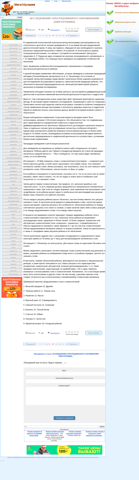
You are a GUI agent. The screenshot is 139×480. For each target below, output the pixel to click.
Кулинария (13, 134)
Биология (13, 68)
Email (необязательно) (64, 378)
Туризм (13, 241)
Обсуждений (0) (55, 30)
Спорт (13, 224)
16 (66, 35)
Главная (47, 1)
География (13, 85)
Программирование (13, 201)
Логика (13, 148)
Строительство (13, 231)
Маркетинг (13, 151)
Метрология (13, 178)
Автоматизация (13, 45)
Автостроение (13, 48)
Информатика (13, 114)
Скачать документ (94, 30)
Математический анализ (13, 158)
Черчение (13, 264)
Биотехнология (13, 71)
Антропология (13, 51)
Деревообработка (13, 98)
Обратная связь (66, 1)
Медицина (13, 168)
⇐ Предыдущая (29, 35)
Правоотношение (13, 197)
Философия (13, 254)
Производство (13, 204)
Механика (13, 181)
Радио (13, 214)
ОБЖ (13, 184)
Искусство (13, 121)
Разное (13, 217)
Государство (13, 91)
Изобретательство (13, 108)
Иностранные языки (13, 111)
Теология (13, 234)
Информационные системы (13, 118)
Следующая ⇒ (74, 35)
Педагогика (13, 191)
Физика (13, 247)
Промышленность (13, 207)
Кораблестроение (13, 131)
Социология (13, 221)
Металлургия (13, 174)
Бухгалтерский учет (13, 78)
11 (50, 35)
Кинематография (13, 128)
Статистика (13, 227)
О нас (56, 1)
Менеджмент (13, 171)
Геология (13, 88)
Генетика (13, 81)
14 (60, 35)
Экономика (13, 271)
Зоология (13, 104)
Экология (13, 267)
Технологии (13, 237)
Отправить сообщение (64, 418)
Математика (13, 154)
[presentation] (41, 411)
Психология (13, 211)
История (13, 124)
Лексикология (13, 141)
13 (56, 35)
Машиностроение (13, 164)
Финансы (13, 257)
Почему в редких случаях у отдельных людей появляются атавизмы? (95, 433)
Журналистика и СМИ (13, 101)
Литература (13, 144)
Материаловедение (13, 161)
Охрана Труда (13, 188)
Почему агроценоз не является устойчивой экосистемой (34, 433)
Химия (13, 261)
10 (46, 35)
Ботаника (13, 75)
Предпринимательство (13, 65)
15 (63, 35)
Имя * (64, 371)
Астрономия (13, 61)
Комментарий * (64, 386)
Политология (13, 194)
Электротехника (13, 274)
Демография (13, 95)
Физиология (13, 251)
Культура (13, 138)
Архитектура (13, 58)
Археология (13, 55)
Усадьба (13, 244)
